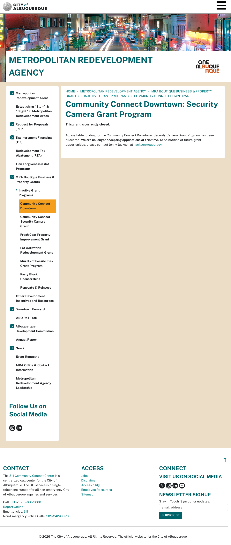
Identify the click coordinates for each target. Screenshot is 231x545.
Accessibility (90, 485)
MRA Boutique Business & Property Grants (35, 179)
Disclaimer (89, 480)
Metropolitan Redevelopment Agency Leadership (33, 383)
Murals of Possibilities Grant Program (36, 263)
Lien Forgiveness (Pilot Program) (32, 166)
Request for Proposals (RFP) (32, 127)
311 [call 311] (13, 502)
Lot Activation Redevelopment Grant (36, 250)
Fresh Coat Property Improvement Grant (35, 237)
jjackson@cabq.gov (147, 144)
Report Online (13, 507)
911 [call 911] (26, 511)
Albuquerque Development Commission (35, 329)
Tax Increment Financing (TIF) (34, 140)
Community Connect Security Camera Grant (35, 221)
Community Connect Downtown (35, 206)
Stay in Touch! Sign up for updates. (184, 501)
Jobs (84, 476)
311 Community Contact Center (31, 476)
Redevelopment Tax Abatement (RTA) (30, 153)
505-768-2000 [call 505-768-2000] (30, 502)
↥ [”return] (225, 460)
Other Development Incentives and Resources (35, 298)
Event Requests (27, 357)
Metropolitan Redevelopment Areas (32, 95)
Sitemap (87, 494)
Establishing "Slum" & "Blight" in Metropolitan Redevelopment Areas (34, 111)
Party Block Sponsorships (30, 276)
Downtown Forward (30, 309)
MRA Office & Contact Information (32, 367)
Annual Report (27, 339)
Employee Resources (96, 490)
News (20, 348)
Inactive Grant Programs (106, 96)
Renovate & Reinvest (35, 287)
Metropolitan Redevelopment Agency (113, 91)
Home (70, 91)
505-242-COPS (57, 516)
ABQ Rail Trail (26, 318)
